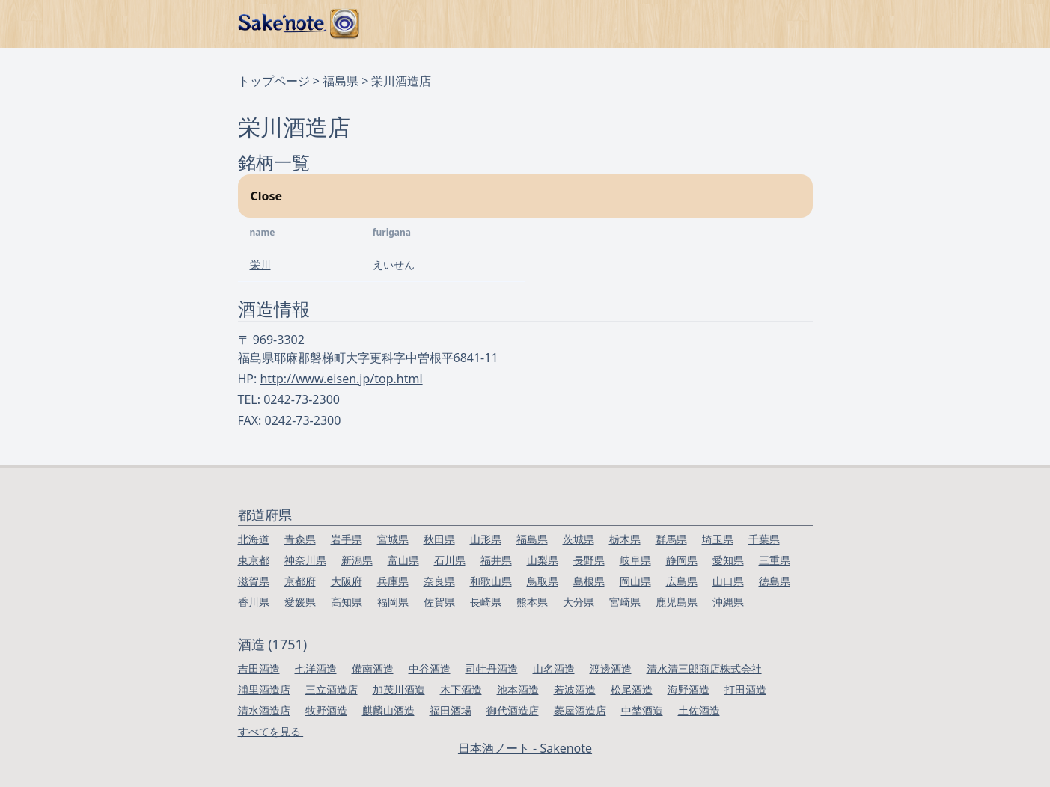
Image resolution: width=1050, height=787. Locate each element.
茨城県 (578, 539)
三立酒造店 (331, 689)
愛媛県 (300, 602)
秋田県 (439, 539)
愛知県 (728, 560)
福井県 (496, 560)
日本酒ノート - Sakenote (525, 748)
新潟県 (357, 560)
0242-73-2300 (301, 399)
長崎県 (485, 602)
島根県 (589, 581)
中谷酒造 (430, 668)
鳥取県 (542, 581)
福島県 (340, 81)
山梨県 (542, 560)
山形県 (485, 539)
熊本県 (532, 602)
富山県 (403, 560)
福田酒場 (450, 710)
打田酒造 (745, 689)
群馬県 (671, 539)
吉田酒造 (259, 668)
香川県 (253, 602)
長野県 (589, 560)
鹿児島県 (677, 602)
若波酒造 (575, 689)
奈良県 (439, 581)
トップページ (274, 81)
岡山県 (635, 581)
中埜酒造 (642, 710)
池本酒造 (518, 689)
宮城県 (393, 539)
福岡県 (393, 602)
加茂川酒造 (399, 689)
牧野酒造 (326, 710)
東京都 (253, 560)
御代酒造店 (512, 710)
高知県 (346, 602)
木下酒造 (461, 689)
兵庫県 (393, 581)
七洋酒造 (316, 668)
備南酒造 (373, 668)
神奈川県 (305, 560)
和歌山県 (491, 581)
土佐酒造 (699, 710)
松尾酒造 (632, 689)
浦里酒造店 (264, 689)
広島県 (682, 581)
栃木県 (625, 539)
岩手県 (346, 539)
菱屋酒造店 (580, 710)
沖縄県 (728, 602)
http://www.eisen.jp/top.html (341, 378)
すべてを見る (271, 731)
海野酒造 (688, 689)
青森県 (300, 539)
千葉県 (764, 539)
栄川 (260, 264)
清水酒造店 (264, 710)
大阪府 (346, 581)
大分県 (578, 602)
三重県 (774, 560)
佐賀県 (439, 602)
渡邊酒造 (611, 668)
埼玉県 (717, 539)
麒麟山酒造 (388, 710)
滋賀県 (253, 581)
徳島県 (774, 581)
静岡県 (682, 560)
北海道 (253, 539)
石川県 (450, 560)
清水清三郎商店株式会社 (704, 668)
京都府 (300, 581)
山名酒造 (554, 668)
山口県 (728, 581)
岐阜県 (635, 560)
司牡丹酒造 (492, 668)
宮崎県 (625, 602)
